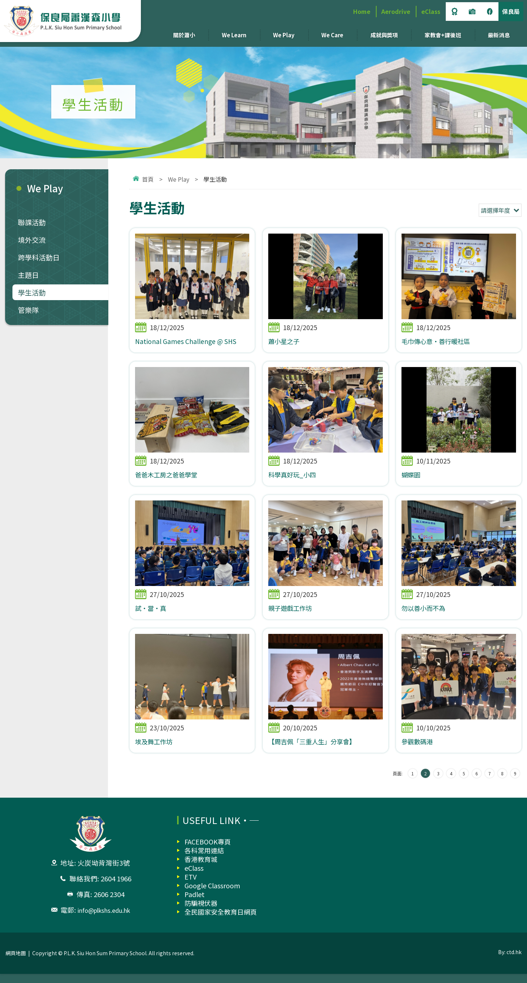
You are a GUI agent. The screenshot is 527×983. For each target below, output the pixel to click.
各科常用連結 (204, 859)
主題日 (28, 275)
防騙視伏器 (200, 912)
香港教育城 (200, 868)
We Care (332, 35)
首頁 (148, 179)
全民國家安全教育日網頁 (220, 921)
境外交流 (32, 240)
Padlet (194, 903)
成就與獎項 (384, 35)
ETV (190, 886)
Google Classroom (212, 894)
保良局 (511, 11)
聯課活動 (32, 222)
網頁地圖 (15, 962)
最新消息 (499, 35)
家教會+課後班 (443, 35)
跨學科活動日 (39, 257)
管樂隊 (28, 310)
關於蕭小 (184, 35)
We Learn (234, 35)
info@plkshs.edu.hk (103, 919)
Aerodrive (395, 11)
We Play (284, 35)
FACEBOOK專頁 (207, 850)
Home (361, 11)
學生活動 (32, 292)
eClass (430, 11)
